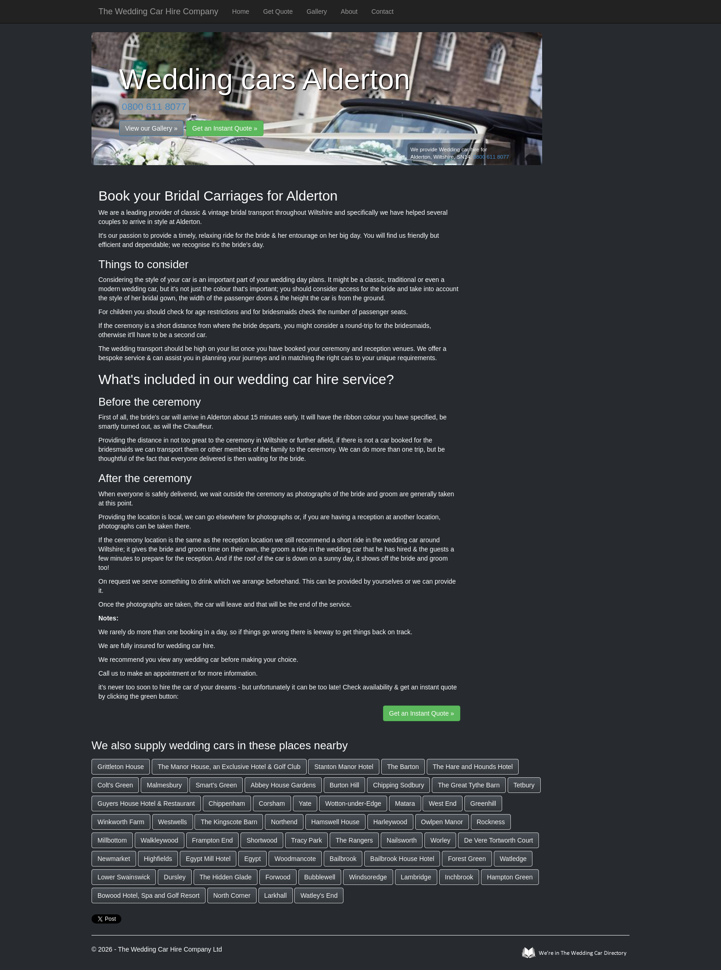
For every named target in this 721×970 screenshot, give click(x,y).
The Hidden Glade (226, 877)
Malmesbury (164, 785)
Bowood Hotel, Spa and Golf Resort (148, 895)
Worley (440, 840)
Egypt (252, 858)
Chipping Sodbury (398, 785)
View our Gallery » (151, 128)
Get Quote (278, 11)
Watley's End (319, 895)
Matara (405, 803)
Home (240, 11)
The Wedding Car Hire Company (158, 11)
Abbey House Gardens (283, 785)
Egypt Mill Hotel (208, 858)
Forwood (277, 877)
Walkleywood (159, 840)
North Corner (232, 895)
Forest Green (467, 858)
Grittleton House (120, 766)
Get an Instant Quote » (225, 128)
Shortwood (261, 840)
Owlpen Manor (442, 822)
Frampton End (212, 840)
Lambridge (416, 877)
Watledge (513, 858)
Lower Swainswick (123, 877)
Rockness (491, 822)
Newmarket (113, 858)
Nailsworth (402, 840)
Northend (284, 822)
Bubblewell (320, 877)
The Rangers (354, 840)
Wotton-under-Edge (353, 803)
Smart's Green (216, 785)
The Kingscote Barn (228, 822)
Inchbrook (459, 877)
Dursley (174, 877)
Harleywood (390, 822)
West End (442, 803)
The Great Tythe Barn (468, 785)
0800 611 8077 (154, 106)
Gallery (317, 11)
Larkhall (275, 895)
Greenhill (483, 803)
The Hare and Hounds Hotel (473, 766)
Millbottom (112, 840)
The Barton (403, 766)
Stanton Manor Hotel (343, 766)
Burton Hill (345, 785)
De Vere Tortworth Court (498, 840)
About (349, 11)
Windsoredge (368, 877)
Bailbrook (343, 858)
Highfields (158, 858)
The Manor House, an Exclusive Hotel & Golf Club (229, 766)
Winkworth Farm (120, 822)
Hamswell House (335, 822)
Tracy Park (306, 840)
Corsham (272, 803)
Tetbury (524, 785)
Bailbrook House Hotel (402, 858)
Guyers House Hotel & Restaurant (146, 803)
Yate (305, 803)
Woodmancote (295, 858)
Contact (383, 11)
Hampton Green (510, 877)
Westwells (172, 822)
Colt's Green (115, 785)
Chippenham (227, 803)
